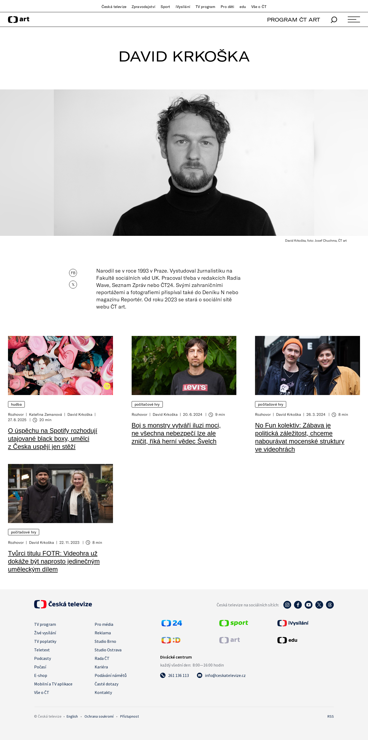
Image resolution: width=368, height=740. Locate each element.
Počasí (40, 666)
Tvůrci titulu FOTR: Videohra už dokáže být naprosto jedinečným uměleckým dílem (54, 561)
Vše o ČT (258, 6)
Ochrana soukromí (99, 716)
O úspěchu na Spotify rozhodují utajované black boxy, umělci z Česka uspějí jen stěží (52, 438)
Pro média (104, 624)
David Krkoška (79, 414)
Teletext (42, 649)
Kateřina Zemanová (45, 414)
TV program (205, 6)
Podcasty (42, 658)
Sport (165, 6)
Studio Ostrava (108, 649)
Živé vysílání (45, 632)
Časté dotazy (106, 683)
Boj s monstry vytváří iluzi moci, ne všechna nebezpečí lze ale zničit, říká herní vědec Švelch (176, 433)
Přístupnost (129, 716)
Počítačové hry (147, 404)
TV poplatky (45, 641)
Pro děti (227, 6)
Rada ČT (102, 658)
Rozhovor (16, 414)
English (72, 716)
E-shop (40, 675)
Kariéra (101, 666)
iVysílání (183, 6)
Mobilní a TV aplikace (53, 683)
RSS (330, 716)
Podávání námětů (111, 675)
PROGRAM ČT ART (293, 19)
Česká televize (114, 6)
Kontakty (103, 692)
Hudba (16, 404)
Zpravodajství (143, 6)
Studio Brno (105, 641)
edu (243, 6)
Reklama (103, 632)
